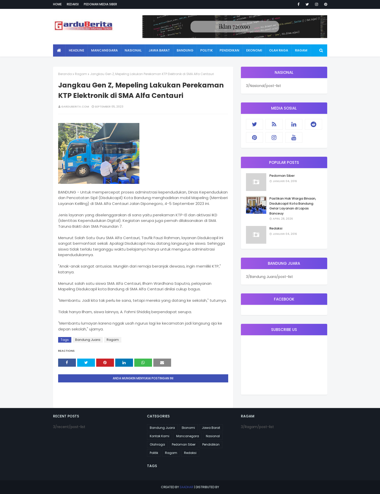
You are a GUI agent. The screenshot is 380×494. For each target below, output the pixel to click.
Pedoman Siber (282, 175)
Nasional (213, 436)
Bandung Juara (87, 340)
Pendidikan (211, 444)
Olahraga (157, 444)
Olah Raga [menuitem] (278, 50)
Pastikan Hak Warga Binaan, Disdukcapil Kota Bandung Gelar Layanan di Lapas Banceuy (292, 206)
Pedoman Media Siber (100, 4)
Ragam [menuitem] (301, 50)
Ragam (81, 74)
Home (57, 4)
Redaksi (73, 4)
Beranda (65, 74)
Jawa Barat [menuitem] (159, 50)
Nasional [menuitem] (133, 50)
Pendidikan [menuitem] (229, 50)
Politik (154, 453)
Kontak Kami (159, 436)
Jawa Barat (211, 428)
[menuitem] (59, 50)
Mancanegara (187, 436)
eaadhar (186, 487)
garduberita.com (75, 106)
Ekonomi (188, 428)
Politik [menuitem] (206, 50)
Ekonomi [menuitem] (254, 50)
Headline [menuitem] (76, 50)
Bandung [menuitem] (185, 50)
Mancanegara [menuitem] (104, 50)
